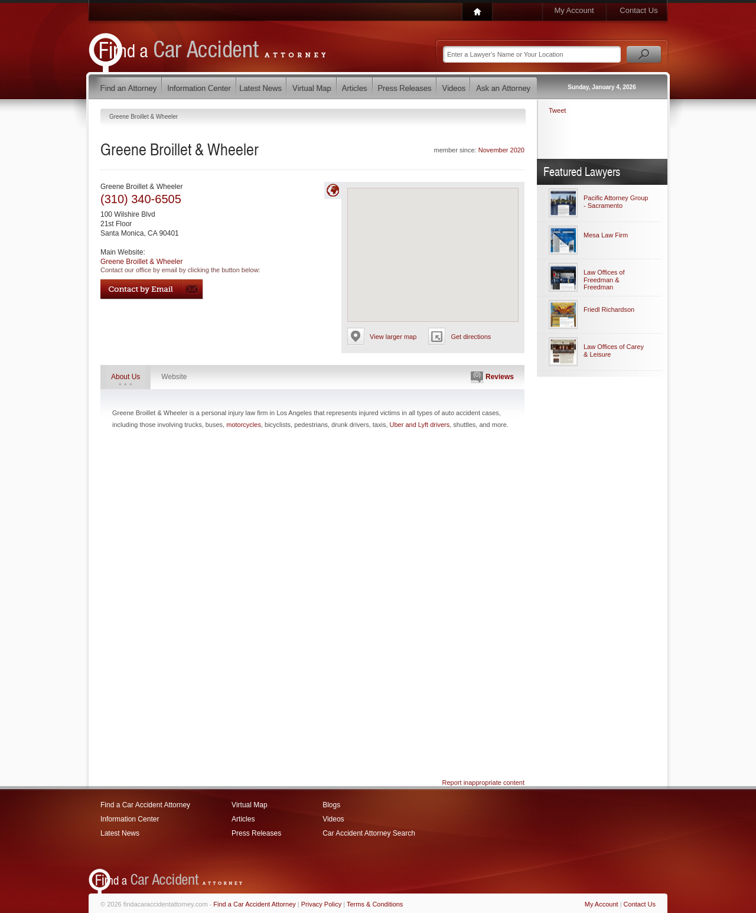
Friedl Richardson (609, 309)
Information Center (129, 819)
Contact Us (638, 10)
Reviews (492, 377)
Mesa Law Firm (606, 235)
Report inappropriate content (483, 782)
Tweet (557, 110)
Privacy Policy (321, 904)
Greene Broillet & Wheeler (141, 261)
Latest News (119, 833)
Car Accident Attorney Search (368, 833)
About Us (125, 377)
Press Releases (256, 833)
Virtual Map (249, 805)
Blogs (331, 805)
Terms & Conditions (375, 904)
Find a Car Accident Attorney (145, 805)
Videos (333, 819)
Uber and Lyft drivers (420, 424)
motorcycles (243, 424)
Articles (243, 819)
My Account (574, 10)
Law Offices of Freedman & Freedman (604, 280)
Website (174, 377)
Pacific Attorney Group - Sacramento (616, 201)
